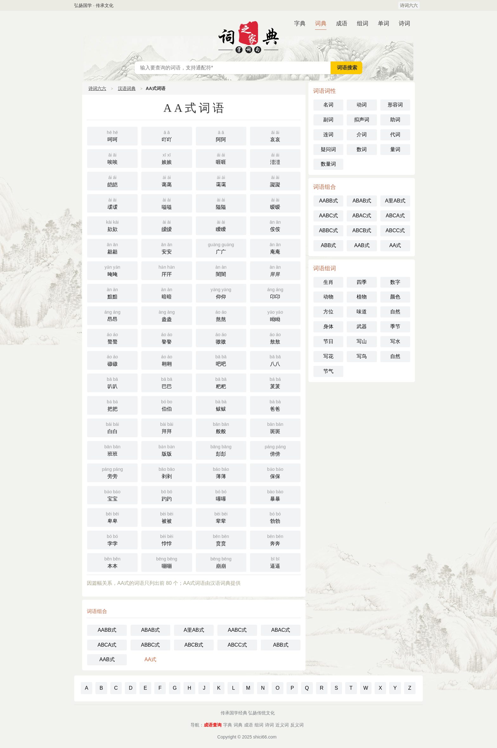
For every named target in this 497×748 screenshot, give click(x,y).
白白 (112, 427)
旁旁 (112, 472)
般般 (221, 427)
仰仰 (221, 292)
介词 (362, 134)
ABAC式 (280, 630)
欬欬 (112, 225)
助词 (395, 119)
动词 (362, 104)
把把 (112, 405)
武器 (362, 326)
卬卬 (275, 292)
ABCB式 (193, 645)
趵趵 (166, 495)
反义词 (297, 724)
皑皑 (112, 180)
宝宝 (112, 495)
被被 (166, 517)
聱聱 (112, 337)
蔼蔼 (166, 180)
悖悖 (166, 539)
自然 (395, 311)
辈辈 (221, 517)
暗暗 (166, 292)
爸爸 (275, 405)
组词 (362, 23)
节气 (328, 371)
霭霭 (221, 180)
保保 (275, 472)
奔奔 (275, 539)
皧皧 (166, 225)
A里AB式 (194, 630)
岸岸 (275, 270)
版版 (166, 450)
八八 (275, 360)
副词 (328, 119)
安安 (166, 247)
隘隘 (221, 203)
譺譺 (275, 180)
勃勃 (275, 517)
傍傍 (275, 450)
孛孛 (112, 539)
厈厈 (166, 270)
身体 (328, 326)
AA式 (150, 659)
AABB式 (107, 630)
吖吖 (166, 135)
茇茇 (275, 382)
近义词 (282, 724)
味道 (362, 311)
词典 (320, 23)
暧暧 (275, 203)
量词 (395, 149)
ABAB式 (150, 630)
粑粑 (221, 382)
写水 (395, 341)
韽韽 (112, 247)
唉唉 (112, 158)
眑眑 (275, 315)
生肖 (328, 282)
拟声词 (361, 119)
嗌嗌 (166, 203)
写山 (362, 341)
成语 (341, 23)
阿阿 (221, 135)
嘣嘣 (166, 562)
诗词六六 (409, 5)
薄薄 (221, 472)
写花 (328, 356)
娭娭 (166, 158)
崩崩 (221, 562)
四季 (362, 282)
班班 (112, 450)
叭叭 (112, 382)
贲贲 (221, 539)
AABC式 (237, 630)
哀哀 (275, 135)
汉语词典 (248, 36)
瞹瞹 (221, 225)
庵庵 (275, 247)
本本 (112, 562)
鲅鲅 (221, 405)
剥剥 (166, 472)
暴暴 (275, 495)
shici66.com (265, 736)
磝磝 (112, 360)
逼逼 (275, 562)
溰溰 (275, 158)
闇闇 (221, 270)
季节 (395, 326)
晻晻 (112, 270)
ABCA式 (107, 645)
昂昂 (112, 315)
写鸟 (362, 356)
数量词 (328, 164)
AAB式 (106, 659)
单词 (383, 23)
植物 (362, 296)
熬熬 (221, 315)
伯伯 (166, 405)
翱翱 (166, 360)
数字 (395, 282)
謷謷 (166, 337)
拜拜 (166, 427)
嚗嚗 (221, 495)
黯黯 (112, 292)
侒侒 (275, 225)
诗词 (404, 23)
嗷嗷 (221, 337)
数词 (362, 149)
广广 (221, 247)
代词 (395, 134)
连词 (328, 134)
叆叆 (112, 203)
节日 (328, 341)
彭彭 (221, 450)
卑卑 (112, 517)
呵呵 (112, 135)
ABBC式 (150, 645)
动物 (328, 296)
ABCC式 (237, 645)
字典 (300, 23)
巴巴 (166, 382)
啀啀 (221, 158)
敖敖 (275, 337)
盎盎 (166, 315)
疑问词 (328, 149)
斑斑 (275, 427)
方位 (328, 311)
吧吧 (221, 360)
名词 (328, 104)
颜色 (395, 296)
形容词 (395, 104)
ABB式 (280, 645)
